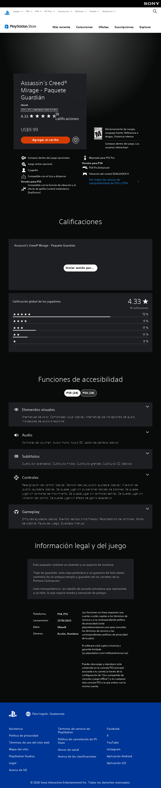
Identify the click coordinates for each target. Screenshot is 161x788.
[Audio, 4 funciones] (80, 434)
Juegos (16, 11)
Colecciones (84, 23)
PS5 (28, 11)
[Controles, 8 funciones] (80, 482)
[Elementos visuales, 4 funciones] (80, 410)
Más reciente (61, 23)
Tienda (92, 11)
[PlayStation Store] (21, 22)
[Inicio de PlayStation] (7, 11)
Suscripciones (124, 23)
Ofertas (104, 23)
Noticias (79, 11)
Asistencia (107, 11)
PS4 (37, 11)
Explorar (145, 23)
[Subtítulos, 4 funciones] (80, 455)
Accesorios (63, 11)
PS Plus (48, 11)
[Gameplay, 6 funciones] (80, 513)
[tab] (72, 389)
